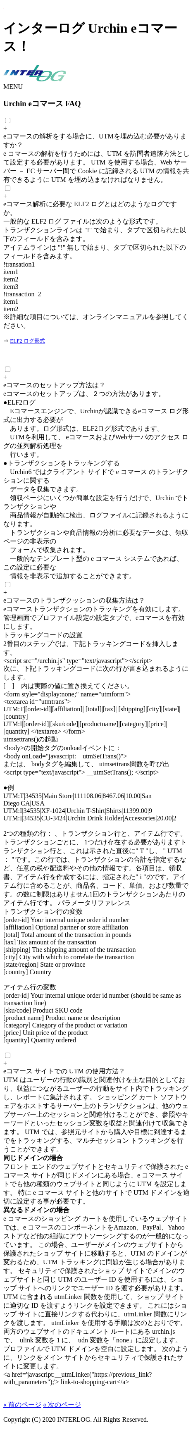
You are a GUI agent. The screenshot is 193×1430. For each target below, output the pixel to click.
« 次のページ (62, 1404)
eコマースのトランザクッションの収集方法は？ (74, 600)
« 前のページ (22, 1404)
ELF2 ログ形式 (27, 341)
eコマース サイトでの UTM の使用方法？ (64, 1071)
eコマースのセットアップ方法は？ (54, 384)
